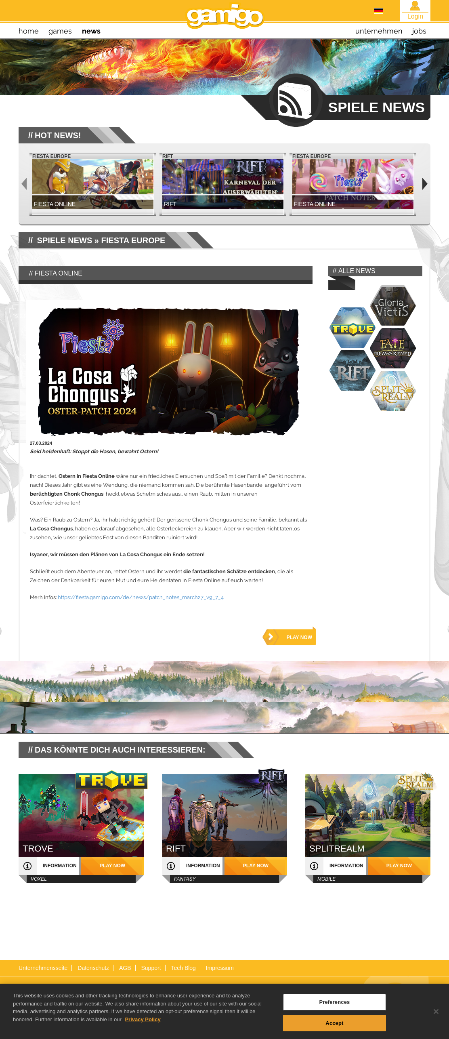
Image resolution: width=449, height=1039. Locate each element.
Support (151, 968)
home (29, 31)
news (91, 31)
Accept (334, 1027)
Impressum (220, 968)
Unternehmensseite (43, 968)
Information (60, 866)
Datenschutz (93, 968)
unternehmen (379, 31)
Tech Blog (183, 968)
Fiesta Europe (133, 240)
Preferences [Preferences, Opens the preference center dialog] (334, 1006)
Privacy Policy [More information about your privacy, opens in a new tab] (142, 1023)
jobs (419, 31)
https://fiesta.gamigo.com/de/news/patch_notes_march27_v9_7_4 (141, 597)
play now (299, 637)
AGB (125, 968)
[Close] (436, 1015)
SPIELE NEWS (64, 240)
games (60, 31)
